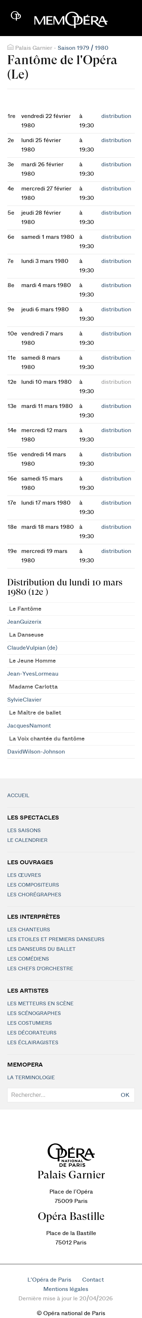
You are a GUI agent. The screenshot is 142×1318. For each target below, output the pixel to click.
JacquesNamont (29, 726)
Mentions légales (65, 1289)
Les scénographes (34, 1013)
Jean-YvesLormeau (32, 674)
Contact (93, 1280)
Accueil (18, 795)
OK (125, 1095)
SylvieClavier (24, 700)
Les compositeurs (33, 885)
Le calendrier (27, 840)
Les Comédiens (28, 959)
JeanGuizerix (24, 622)
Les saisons (24, 830)
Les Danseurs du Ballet (41, 949)
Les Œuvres (24, 875)
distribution (116, 116)
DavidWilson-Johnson (36, 752)
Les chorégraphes (34, 894)
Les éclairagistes (32, 1042)
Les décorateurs (32, 1033)
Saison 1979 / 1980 (83, 48)
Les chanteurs (28, 929)
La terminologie (31, 1077)
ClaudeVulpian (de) (32, 648)
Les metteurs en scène (40, 1003)
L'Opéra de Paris (49, 1280)
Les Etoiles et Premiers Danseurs (56, 939)
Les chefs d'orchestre (40, 968)
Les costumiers (29, 1023)
